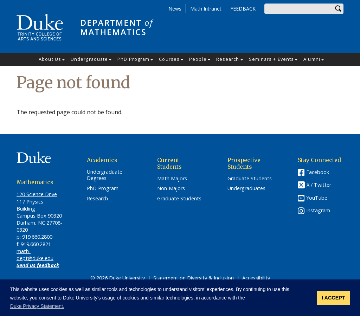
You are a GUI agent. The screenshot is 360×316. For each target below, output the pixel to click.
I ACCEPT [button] (333, 298)
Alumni (311, 59)
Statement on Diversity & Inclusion (193, 278)
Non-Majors (171, 188)
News (174, 8)
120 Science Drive (37, 194)
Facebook (317, 172)
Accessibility (256, 278)
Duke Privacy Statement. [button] (37, 306)
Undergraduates (246, 188)
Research (227, 59)
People (198, 59)
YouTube (316, 197)
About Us (50, 59)
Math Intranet (205, 8)
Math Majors (172, 178)
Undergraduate (89, 59)
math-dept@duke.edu (35, 255)
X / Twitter (319, 184)
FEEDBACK (243, 8)
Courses (169, 59)
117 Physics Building (30, 205)
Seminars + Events (271, 59)
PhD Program (133, 59)
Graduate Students (179, 198)
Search (338, 9)
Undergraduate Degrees (104, 175)
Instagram (318, 210)
